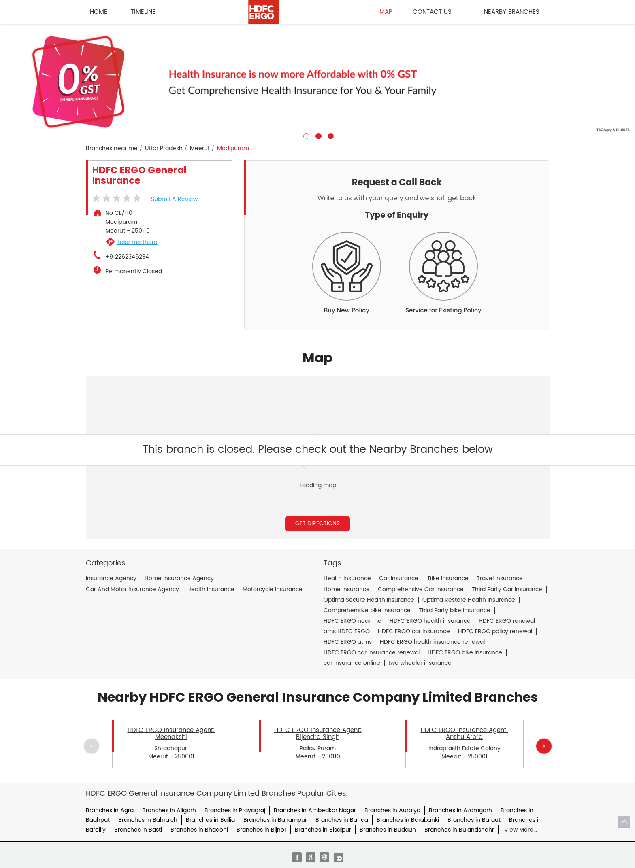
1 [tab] (305, 135)
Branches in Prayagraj (235, 810)
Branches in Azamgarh (460, 810)
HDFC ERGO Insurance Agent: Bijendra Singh (318, 733)
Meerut (200, 148)
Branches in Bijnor (261, 829)
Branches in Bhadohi (199, 829)
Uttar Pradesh (164, 148)
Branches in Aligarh (169, 810)
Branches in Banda (341, 820)
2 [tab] (317, 135)
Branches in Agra (110, 810)
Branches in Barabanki (408, 820)
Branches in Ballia (210, 820)
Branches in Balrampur (275, 820)
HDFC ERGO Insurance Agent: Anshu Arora (464, 733)
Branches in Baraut (474, 820)
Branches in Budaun (388, 829)
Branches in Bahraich (147, 820)
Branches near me (112, 148)
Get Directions (317, 523)
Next (543, 745)
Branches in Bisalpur (323, 829)
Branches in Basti (138, 829)
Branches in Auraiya (392, 810)
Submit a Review (174, 199)
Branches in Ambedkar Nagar (315, 810)
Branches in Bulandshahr (459, 829)
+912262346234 (127, 257)
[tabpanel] (317, 81)
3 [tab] (330, 135)
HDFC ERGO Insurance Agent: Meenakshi (171, 733)
